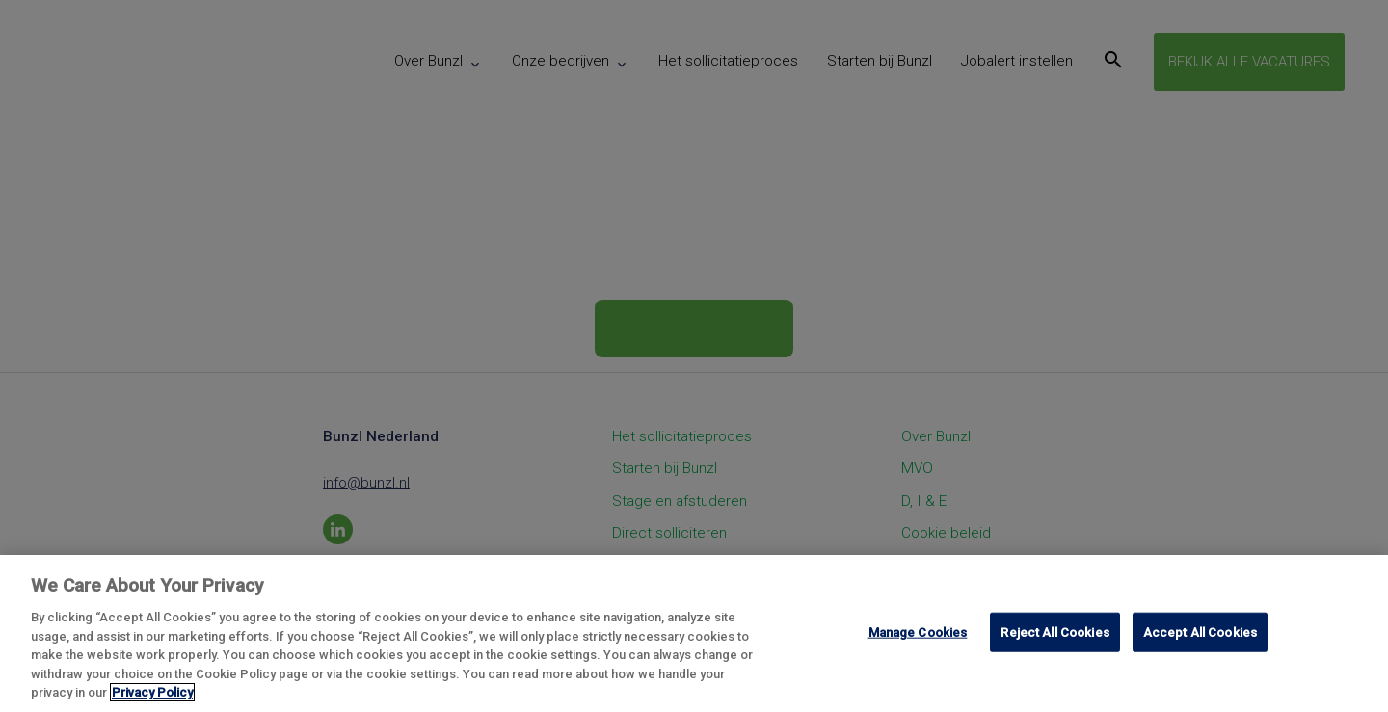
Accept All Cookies (1200, 631)
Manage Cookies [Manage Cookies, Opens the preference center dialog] (918, 631)
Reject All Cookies (1054, 631)
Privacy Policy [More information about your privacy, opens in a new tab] (152, 692)
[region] (694, 633)
